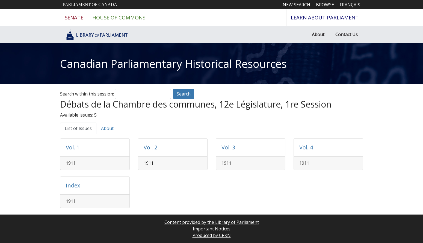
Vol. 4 (306, 147)
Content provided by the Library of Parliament (211, 222)
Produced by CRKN (212, 235)
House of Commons (118, 17)
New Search (296, 5)
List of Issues (78, 128)
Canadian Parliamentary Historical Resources (173, 63)
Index (73, 185)
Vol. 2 (150, 147)
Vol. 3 (228, 147)
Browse (325, 5)
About (318, 34)
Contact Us (346, 34)
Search (184, 94)
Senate (74, 17)
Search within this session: (87, 94)
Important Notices (211, 229)
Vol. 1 (72, 147)
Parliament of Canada (90, 4)
